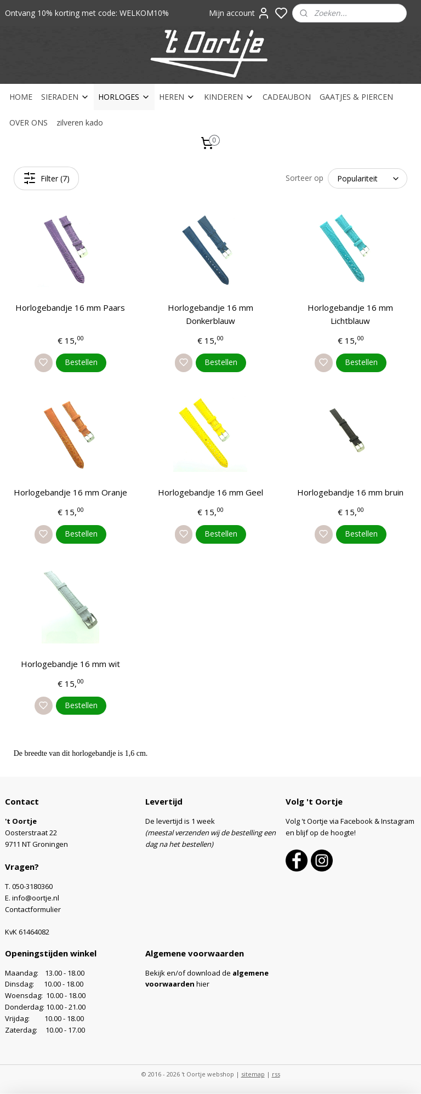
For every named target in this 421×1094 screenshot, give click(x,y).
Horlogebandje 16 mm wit (70, 663)
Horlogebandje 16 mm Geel (210, 491)
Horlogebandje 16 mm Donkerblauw (210, 314)
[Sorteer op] (367, 178)
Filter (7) (46, 178)
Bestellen (81, 362)
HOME (20, 97)
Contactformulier (33, 909)
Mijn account (239, 13)
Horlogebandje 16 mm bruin (350, 491)
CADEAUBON (287, 97)
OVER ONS (28, 122)
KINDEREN (229, 97)
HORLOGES (124, 97)
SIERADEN (65, 97)
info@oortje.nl (35, 898)
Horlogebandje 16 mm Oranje (70, 491)
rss (276, 1074)
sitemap (253, 1074)
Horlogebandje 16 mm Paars (70, 307)
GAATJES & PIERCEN (356, 97)
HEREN (177, 97)
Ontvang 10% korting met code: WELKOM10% (87, 13)
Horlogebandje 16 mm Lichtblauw (350, 314)
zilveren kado (79, 122)
